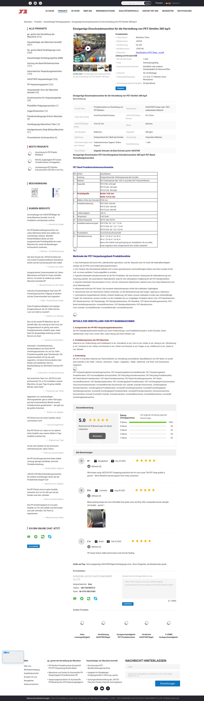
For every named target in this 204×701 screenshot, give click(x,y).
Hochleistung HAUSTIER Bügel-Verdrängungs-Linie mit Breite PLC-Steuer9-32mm (103, 635)
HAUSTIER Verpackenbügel (39, 79)
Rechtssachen (184, 11)
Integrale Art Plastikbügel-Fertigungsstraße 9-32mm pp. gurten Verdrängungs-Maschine (103, 674)
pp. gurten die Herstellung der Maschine (64, 661)
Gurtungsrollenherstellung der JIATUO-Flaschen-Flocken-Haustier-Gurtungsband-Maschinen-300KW (105, 681)
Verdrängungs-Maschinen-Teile (41, 124)
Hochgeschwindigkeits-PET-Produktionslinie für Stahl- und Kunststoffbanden (126, 635)
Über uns (87, 11)
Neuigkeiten (168, 11)
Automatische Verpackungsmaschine (44, 71)
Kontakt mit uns (150, 11)
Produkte (62, 11)
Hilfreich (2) (96, 466)
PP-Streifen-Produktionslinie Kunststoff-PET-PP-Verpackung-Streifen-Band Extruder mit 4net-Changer (65, 667)
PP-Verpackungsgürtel (37, 84)
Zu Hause (49, 11)
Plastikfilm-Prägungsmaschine (41, 105)
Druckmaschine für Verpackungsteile (44, 98)
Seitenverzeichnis (31, 684)
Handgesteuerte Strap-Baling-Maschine (45, 129)
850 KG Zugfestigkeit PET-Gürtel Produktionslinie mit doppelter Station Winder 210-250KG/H (48, 162)
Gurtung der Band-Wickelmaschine (43, 63)
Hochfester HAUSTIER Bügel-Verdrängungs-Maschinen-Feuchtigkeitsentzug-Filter (146, 635)
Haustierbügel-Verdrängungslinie (57, 22)
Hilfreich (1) (96, 496)
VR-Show (75, 11)
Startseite (28, 22)
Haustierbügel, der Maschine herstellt (44, 42)
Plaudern (159, 3)
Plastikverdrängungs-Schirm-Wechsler (44, 116)
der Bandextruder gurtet (157, 564)
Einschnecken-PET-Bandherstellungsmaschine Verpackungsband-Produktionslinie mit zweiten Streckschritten (103, 667)
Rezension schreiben (97, 437)
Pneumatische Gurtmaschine (40, 137)
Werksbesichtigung (105, 11)
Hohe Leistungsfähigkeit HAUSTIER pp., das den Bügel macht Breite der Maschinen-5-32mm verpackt (82, 635)
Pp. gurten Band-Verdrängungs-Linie (43, 50)
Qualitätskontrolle (129, 11)
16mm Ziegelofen (139, 564)
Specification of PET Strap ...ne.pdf (150, 52)
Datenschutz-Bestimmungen (38, 698)
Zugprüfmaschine (35, 111)
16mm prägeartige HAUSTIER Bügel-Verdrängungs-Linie (108, 564)
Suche (147, 3)
